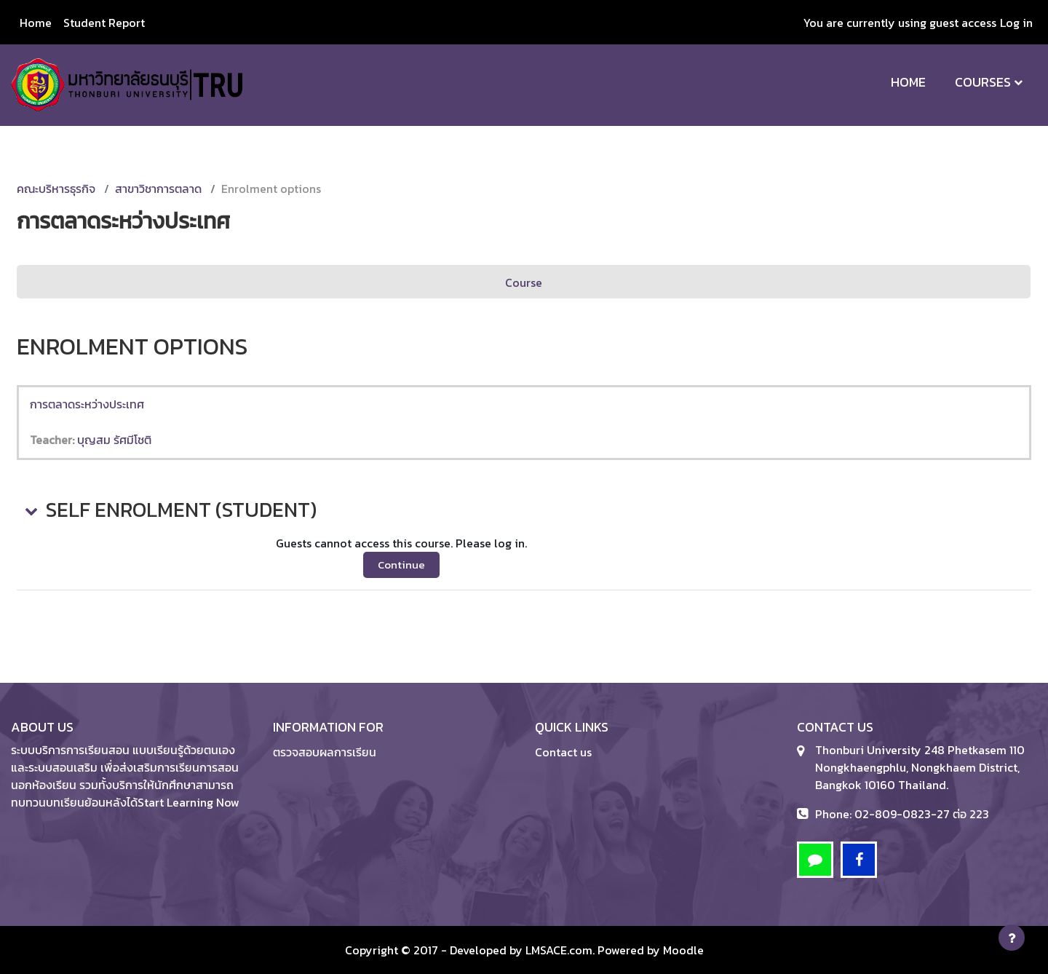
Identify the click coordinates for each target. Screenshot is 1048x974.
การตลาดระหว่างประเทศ (87, 404)
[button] (30, 510)
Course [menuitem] (523, 282)
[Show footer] (1012, 937)
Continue (401, 564)
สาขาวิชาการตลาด (158, 188)
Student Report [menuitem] (104, 22)
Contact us (563, 752)
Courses (983, 82)
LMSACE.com (558, 950)
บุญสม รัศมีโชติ (114, 439)
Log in (1016, 22)
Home (908, 82)
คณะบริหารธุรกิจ (56, 188)
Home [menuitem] (36, 22)
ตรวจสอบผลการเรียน (324, 752)
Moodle (683, 950)
